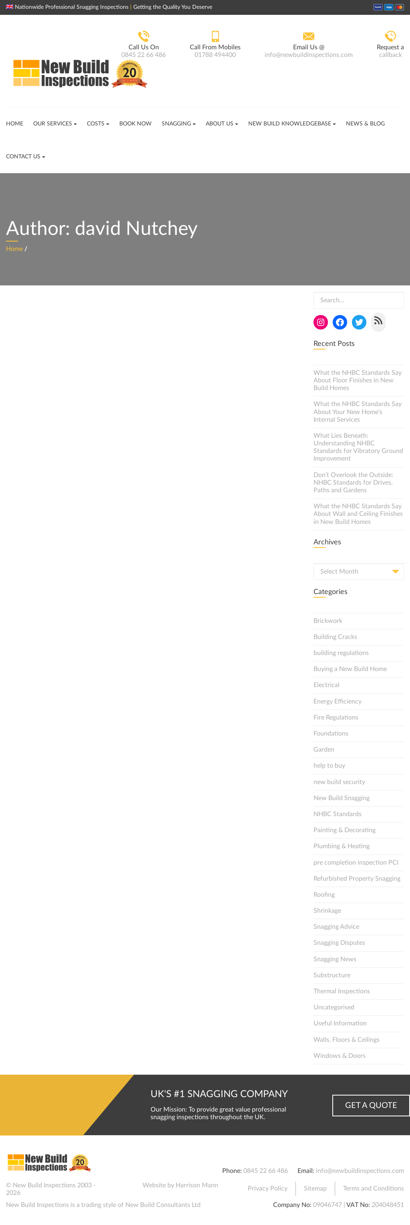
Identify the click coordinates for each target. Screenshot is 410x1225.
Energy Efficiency (338, 701)
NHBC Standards (338, 814)
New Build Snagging (342, 798)
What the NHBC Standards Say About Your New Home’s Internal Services (358, 411)
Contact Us (23, 157)
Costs (96, 124)
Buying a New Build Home (350, 669)
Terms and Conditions (373, 1188)
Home (14, 124)
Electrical (327, 685)
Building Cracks (335, 637)
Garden (324, 749)
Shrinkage (327, 911)
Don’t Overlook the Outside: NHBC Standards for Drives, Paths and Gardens (353, 482)
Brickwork (328, 621)
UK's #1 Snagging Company (219, 1094)
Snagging (176, 124)
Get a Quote (371, 1106)
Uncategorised (334, 1007)
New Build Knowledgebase (289, 124)
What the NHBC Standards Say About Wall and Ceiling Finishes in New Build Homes (358, 514)
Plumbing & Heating (342, 846)
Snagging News (335, 959)
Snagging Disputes (339, 943)
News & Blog (365, 124)
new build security (339, 782)
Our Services (52, 124)
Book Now (135, 124)
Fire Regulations (336, 717)
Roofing (324, 894)
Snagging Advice (336, 927)
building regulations (341, 653)
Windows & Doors (340, 1056)
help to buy (329, 765)
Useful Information (340, 1023)
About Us (219, 124)
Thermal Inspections (342, 991)
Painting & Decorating (345, 830)
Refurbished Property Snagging (357, 878)
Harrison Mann (197, 1185)
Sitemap (315, 1188)
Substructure (332, 975)
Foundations (331, 733)
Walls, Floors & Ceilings (347, 1040)
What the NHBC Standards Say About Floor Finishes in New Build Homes (358, 380)
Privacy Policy (267, 1188)
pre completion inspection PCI (356, 862)
